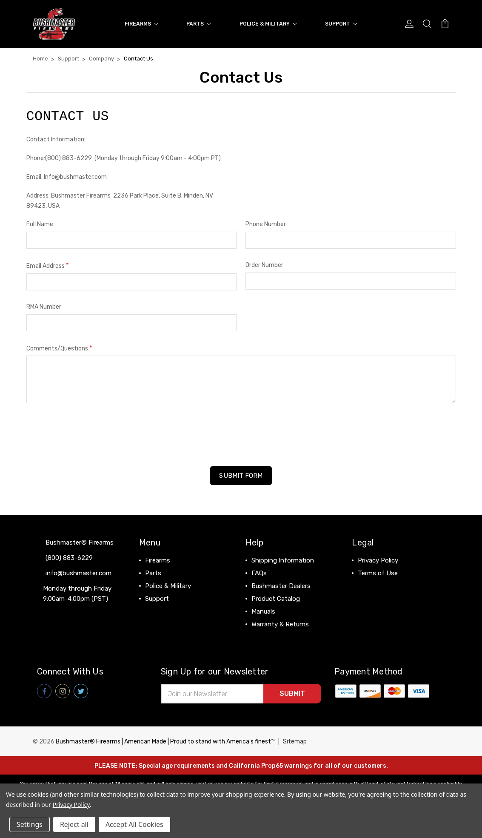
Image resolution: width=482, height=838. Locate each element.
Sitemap (295, 741)
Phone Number (265, 224)
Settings (30, 824)
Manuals (263, 611)
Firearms (141, 23)
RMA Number (43, 306)
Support (341, 23)
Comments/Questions (59, 348)
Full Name (39, 224)
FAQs (259, 573)
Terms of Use (378, 573)
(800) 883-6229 (69, 558)
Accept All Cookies (134, 824)
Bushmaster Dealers (281, 586)
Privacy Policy (378, 560)
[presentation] (91, 431)
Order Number (264, 265)
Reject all (74, 824)
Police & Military (268, 23)
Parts (198, 23)
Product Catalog (275, 599)
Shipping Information (282, 560)
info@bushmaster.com (78, 573)
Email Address (47, 265)
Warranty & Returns (280, 624)
